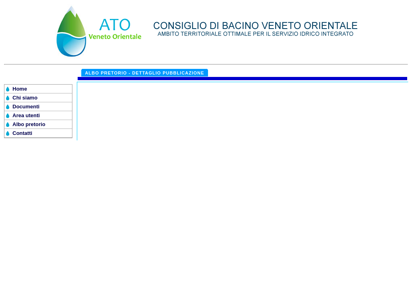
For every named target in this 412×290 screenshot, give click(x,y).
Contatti (22, 133)
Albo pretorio (28, 124)
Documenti (25, 107)
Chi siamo (24, 98)
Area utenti (26, 115)
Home (19, 89)
